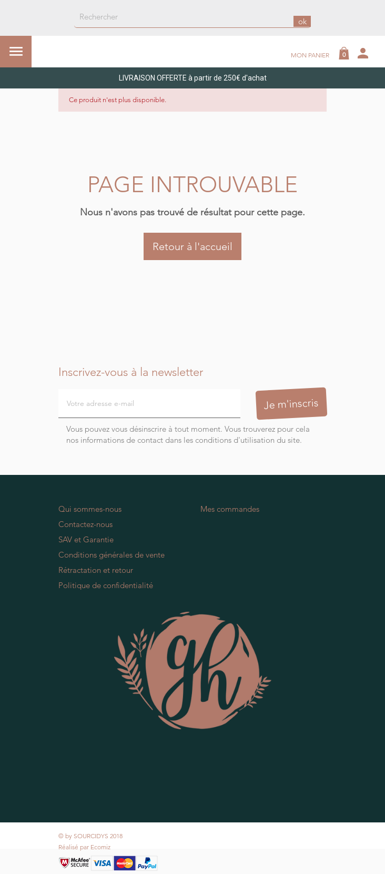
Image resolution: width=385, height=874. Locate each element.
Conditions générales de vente (111, 555)
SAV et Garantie (86, 539)
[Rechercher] (192, 17)
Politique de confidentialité (105, 585)
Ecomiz (100, 847)
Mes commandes (229, 509)
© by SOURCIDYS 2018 (90, 836)
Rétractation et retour (95, 570)
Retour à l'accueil (192, 246)
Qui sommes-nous (89, 509)
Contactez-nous (85, 524)
